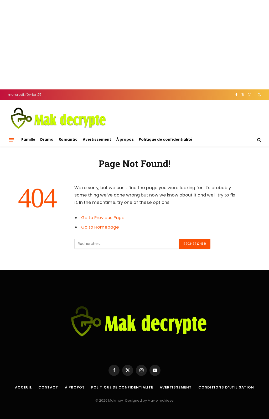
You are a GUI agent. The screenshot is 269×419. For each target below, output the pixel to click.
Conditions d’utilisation (226, 387)
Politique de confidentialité (165, 139)
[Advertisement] (134, 45)
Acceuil (23, 387)
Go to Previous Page (103, 218)
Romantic (68, 139)
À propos (125, 139)
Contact (48, 387)
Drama (46, 139)
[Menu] (11, 139)
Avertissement (97, 139)
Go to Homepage (100, 227)
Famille (28, 139)
